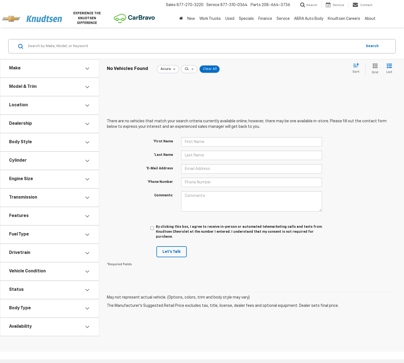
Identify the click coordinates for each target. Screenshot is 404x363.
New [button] (191, 19)
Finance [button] (265, 19)
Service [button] (283, 19)
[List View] (389, 69)
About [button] (370, 19)
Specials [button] (246, 19)
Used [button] (229, 19)
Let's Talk (171, 252)
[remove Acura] (168, 69)
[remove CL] (189, 69)
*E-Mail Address (159, 168)
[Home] (181, 19)
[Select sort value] (357, 68)
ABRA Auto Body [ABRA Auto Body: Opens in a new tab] (308, 19)
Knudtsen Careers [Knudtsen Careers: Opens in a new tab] (344, 19)
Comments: (163, 195)
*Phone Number (160, 182)
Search (372, 46)
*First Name (163, 141)
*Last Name (163, 155)
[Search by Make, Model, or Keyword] (194, 46)
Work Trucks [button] (210, 19)
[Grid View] (373, 69)
